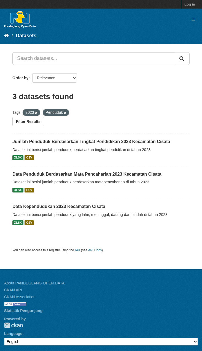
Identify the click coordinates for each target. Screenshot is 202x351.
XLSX (17, 157)
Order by (20, 78)
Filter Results (28, 121)
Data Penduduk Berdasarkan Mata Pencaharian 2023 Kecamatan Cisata (86, 174)
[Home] (6, 35)
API (77, 250)
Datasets (26, 35)
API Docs (95, 250)
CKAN (13, 325)
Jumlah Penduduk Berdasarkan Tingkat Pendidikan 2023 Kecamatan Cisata (91, 141)
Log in (189, 4)
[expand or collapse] (193, 19)
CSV (29, 157)
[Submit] (182, 58)
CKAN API (13, 290)
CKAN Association (20, 297)
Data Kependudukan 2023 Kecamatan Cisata (58, 206)
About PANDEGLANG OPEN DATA (34, 283)
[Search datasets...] (93, 58)
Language (13, 333)
